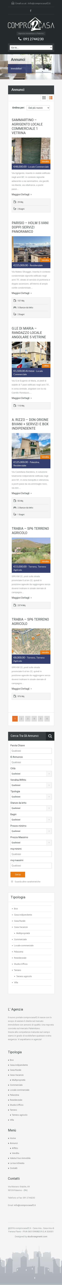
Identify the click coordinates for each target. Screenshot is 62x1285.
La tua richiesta (17, 1163)
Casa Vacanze (21, 927)
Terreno (17, 970)
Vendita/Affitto (18, 780)
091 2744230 (33, 38)
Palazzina (18, 951)
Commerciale (20, 939)
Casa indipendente (23, 915)
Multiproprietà (23, 933)
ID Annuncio (16, 757)
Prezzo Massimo (19, 837)
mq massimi (16, 860)
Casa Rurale (19, 921)
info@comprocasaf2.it (39, 3)
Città (12, 768)
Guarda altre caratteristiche (25, 881)
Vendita (15, 1153)
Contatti (13, 1168)
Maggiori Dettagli (22, 194)
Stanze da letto (18, 803)
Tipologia (15, 791)
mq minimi (15, 848)
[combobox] (31, 774)
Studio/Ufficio (21, 964)
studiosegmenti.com (37, 1236)
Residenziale (20, 958)
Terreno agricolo (24, 976)
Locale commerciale (23, 945)
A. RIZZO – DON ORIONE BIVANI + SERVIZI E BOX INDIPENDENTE (30, 424)
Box (16, 908)
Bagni (13, 814)
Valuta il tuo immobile (20, 1158)
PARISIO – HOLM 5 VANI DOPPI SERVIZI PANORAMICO (30, 227)
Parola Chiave (17, 745)
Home (13, 1138)
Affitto (15, 1148)
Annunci (14, 1143)
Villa (16, 982)
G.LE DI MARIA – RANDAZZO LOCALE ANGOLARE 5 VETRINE (29, 332)
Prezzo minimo (18, 826)
